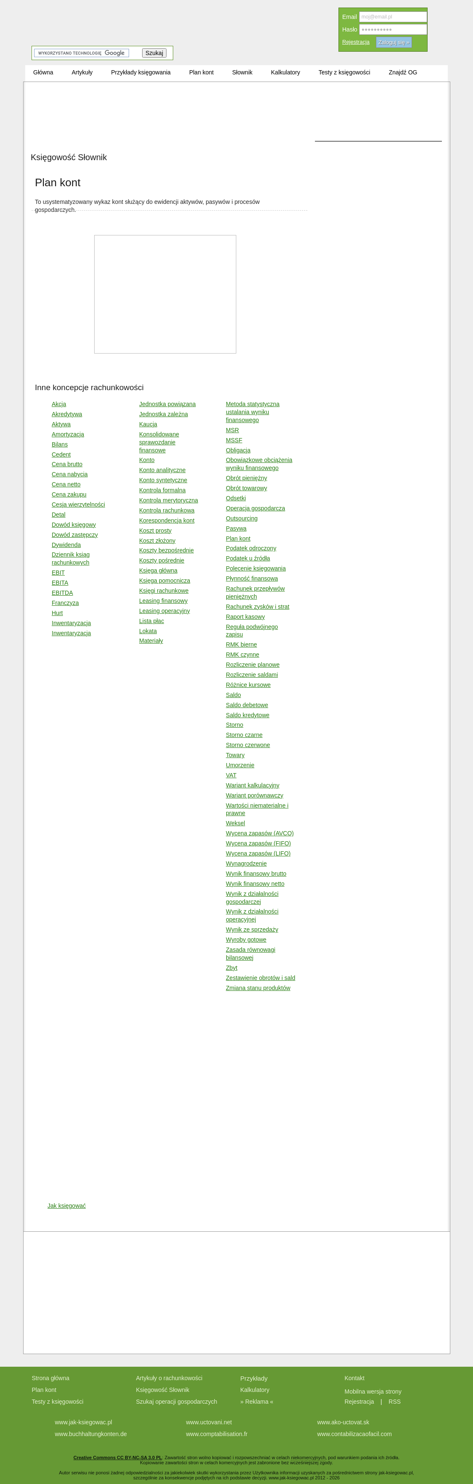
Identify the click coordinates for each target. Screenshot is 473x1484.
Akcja (59, 404)
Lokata (148, 631)
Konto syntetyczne (163, 480)
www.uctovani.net (209, 1422)
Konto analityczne (162, 470)
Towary (235, 755)
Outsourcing (241, 518)
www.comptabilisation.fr (217, 1434)
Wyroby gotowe (246, 939)
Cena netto (66, 484)
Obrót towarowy (246, 488)
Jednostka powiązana (167, 404)
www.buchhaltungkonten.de (91, 1434)
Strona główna (51, 1378)
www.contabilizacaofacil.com (354, 1434)
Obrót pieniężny (246, 478)
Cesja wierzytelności (78, 504)
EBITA (60, 582)
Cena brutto (67, 464)
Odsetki (236, 498)
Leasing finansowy (163, 600)
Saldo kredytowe (248, 715)
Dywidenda (66, 544)
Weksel (235, 823)
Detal (59, 514)
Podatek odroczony (251, 548)
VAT (231, 775)
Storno (234, 724)
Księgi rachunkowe (164, 590)
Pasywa (236, 528)
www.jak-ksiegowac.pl (83, 1422)
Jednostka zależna (163, 414)
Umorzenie (240, 765)
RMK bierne (241, 644)
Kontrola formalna (162, 490)
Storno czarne (244, 734)
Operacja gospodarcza (255, 508)
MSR (232, 430)
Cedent (61, 454)
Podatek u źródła (248, 558)
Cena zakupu (69, 494)
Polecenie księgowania (255, 568)
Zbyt (231, 967)
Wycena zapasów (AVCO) (259, 833)
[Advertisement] (169, 147)
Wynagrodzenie (246, 863)
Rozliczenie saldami (252, 674)
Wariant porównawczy (254, 795)
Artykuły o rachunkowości (169, 1378)
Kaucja (148, 424)
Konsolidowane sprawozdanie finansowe (159, 442)
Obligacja (238, 450)
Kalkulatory (255, 1389)
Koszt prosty (155, 530)
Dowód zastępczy (75, 534)
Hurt (57, 613)
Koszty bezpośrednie (166, 550)
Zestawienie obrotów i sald (260, 977)
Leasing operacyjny (164, 610)
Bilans (60, 444)
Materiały (151, 640)
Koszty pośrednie (161, 560)
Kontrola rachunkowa (167, 510)
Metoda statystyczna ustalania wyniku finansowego (253, 412)
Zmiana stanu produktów (258, 988)
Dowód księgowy (74, 524)
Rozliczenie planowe (253, 664)
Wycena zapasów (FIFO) (258, 843)
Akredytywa (67, 414)
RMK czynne (242, 654)
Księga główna (158, 570)
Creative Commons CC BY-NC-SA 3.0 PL (118, 1457)
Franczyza (65, 602)
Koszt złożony (157, 540)
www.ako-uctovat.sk (343, 1422)
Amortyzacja (68, 434)
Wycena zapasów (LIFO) (258, 853)
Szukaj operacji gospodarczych (176, 1401)
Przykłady (254, 1378)
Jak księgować (67, 1205)
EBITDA (62, 592)
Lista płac (151, 621)
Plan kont (238, 538)
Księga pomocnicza (164, 580)
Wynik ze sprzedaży (252, 929)
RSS (394, 1401)
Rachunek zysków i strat (257, 606)
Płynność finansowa (252, 578)
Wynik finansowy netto (255, 883)
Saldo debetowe (247, 705)
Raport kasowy (245, 616)
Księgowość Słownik (163, 1389)
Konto (147, 460)
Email (349, 16)
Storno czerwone (248, 745)
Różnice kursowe (248, 684)
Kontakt (355, 1378)
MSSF (234, 440)
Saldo (233, 695)
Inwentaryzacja (71, 623)
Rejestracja (356, 42)
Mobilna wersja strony (374, 1391)
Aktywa (61, 424)
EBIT (58, 572)
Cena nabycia (70, 474)
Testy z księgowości (58, 1401)
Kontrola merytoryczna (168, 500)
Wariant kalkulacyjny (252, 785)
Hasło (349, 29)
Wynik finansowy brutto (256, 873)
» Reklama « (257, 1401)
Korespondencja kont (167, 520)
